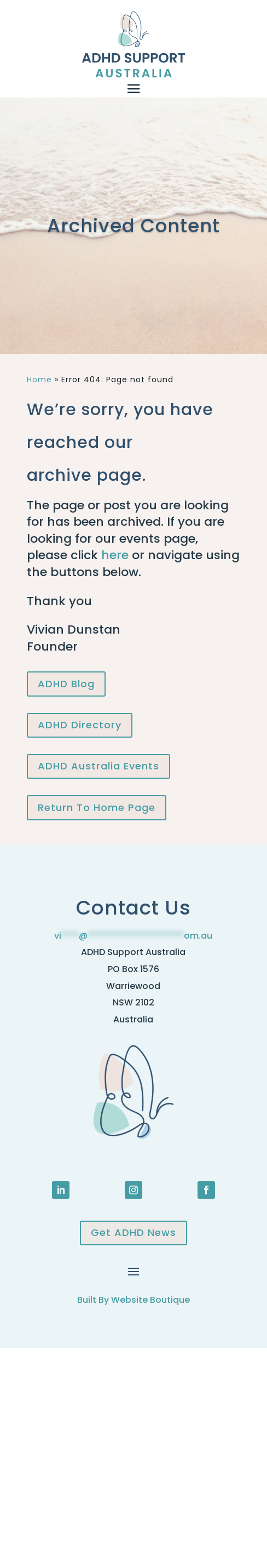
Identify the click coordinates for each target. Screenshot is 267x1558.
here (115, 555)
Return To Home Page (96, 807)
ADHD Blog (66, 684)
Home (39, 379)
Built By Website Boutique (133, 1299)
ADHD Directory (79, 725)
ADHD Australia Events (98, 766)
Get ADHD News (133, 1232)
